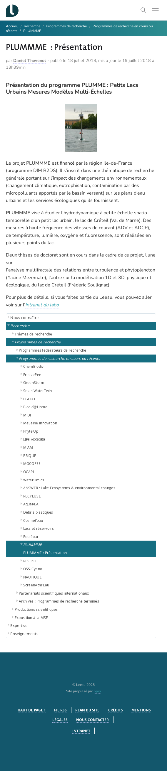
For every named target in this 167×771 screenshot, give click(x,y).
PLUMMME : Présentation (45, 552)
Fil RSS (60, 710)
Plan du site (87, 710)
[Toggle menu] (155, 10)
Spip (97, 691)
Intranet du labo (42, 305)
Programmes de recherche (66, 26)
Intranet (81, 730)
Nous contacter (92, 719)
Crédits (115, 710)
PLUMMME (32, 30)
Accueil (12, 26)
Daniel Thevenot (29, 60)
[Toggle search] (143, 10)
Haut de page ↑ (32, 710)
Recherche (32, 26)
